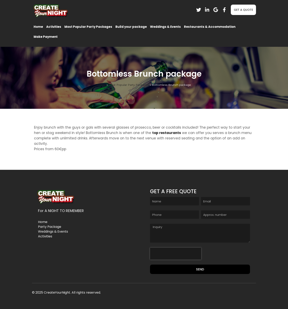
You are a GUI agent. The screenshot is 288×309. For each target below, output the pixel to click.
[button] (243, 10)
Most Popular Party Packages (88, 27)
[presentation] (175, 254)
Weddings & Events (165, 27)
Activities (53, 27)
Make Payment (46, 37)
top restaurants (166, 132)
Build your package (131, 27)
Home (38, 27)
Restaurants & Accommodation (209, 27)
